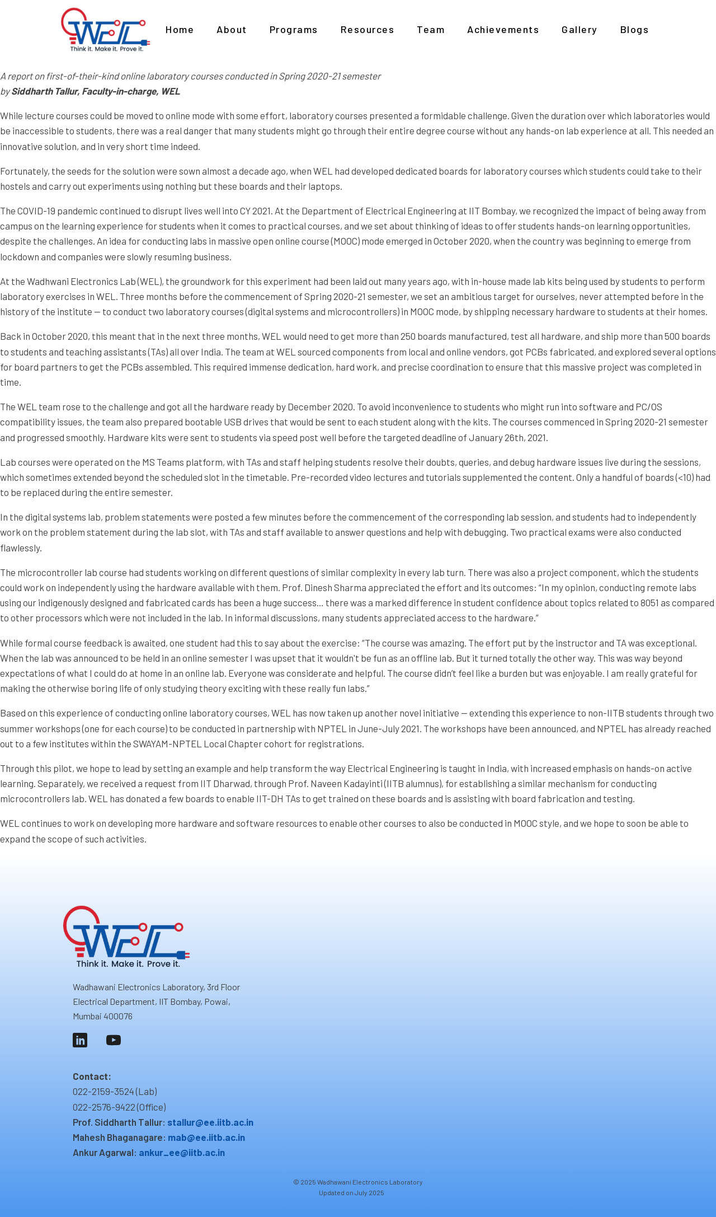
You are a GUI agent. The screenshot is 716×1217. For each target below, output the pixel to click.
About (231, 29)
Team (431, 29)
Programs (294, 29)
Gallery (580, 29)
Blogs (634, 29)
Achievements (503, 29)
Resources (368, 29)
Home (180, 29)
